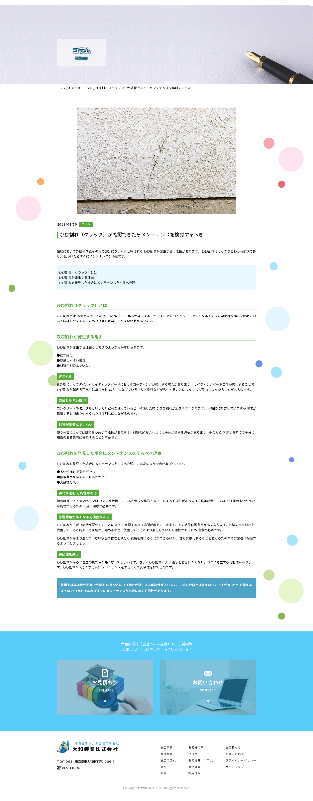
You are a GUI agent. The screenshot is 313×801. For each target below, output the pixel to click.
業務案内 (199, 15)
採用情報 (194, 779)
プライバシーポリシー (241, 766)
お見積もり (233, 754)
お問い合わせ (235, 760)
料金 (163, 779)
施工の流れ (242, 15)
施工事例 (219, 15)
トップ (61, 88)
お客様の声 (196, 754)
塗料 (260, 15)
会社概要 (178, 15)
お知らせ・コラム (80, 88)
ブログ (193, 760)
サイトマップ (235, 773)
